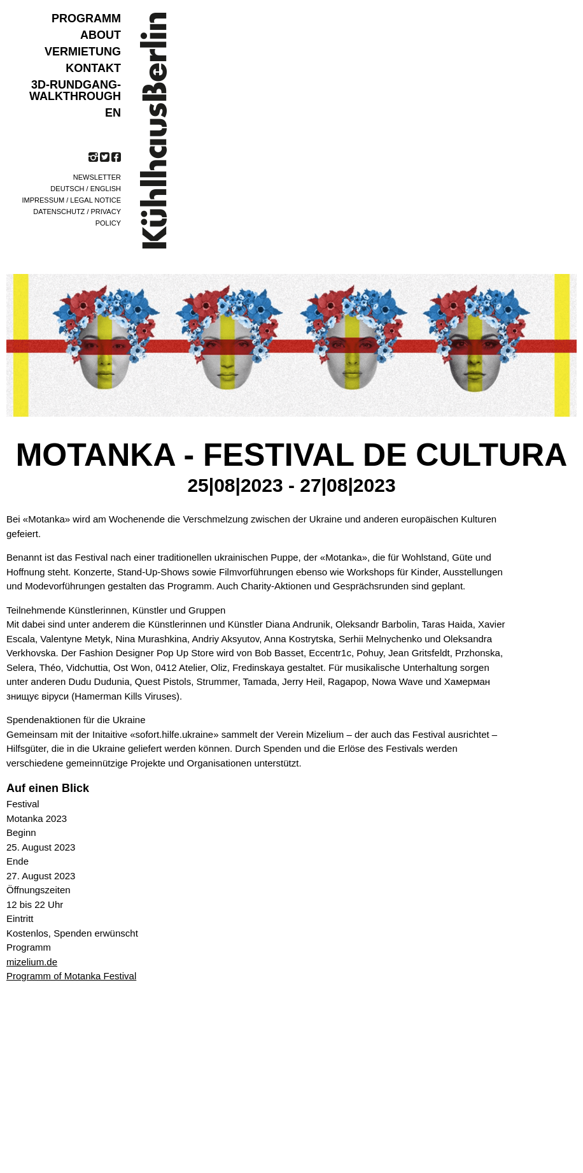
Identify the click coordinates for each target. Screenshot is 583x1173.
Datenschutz (59, 211)
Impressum (43, 200)
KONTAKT (93, 68)
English (105, 188)
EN (113, 113)
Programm (86, 18)
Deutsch (67, 188)
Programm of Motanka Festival (71, 975)
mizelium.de (31, 961)
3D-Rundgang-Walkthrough (75, 90)
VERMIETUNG (83, 51)
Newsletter (97, 177)
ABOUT (100, 35)
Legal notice (95, 200)
